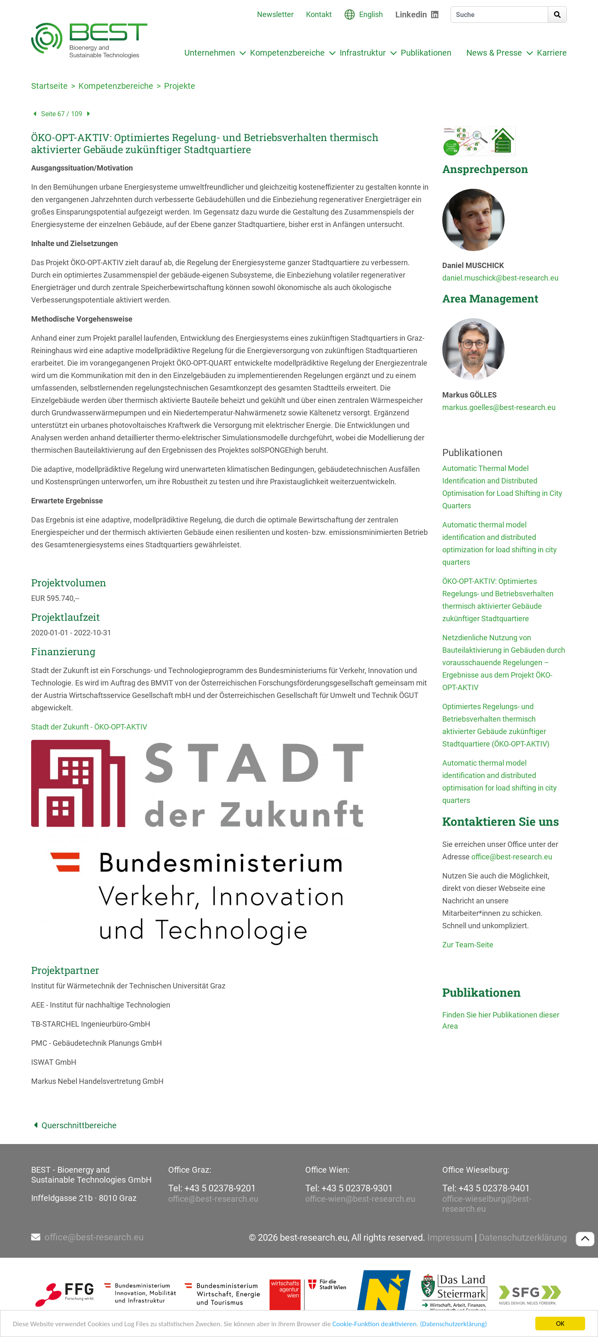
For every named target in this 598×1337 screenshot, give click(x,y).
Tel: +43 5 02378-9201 (212, 1188)
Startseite (49, 86)
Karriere (552, 53)
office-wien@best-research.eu (360, 1199)
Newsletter (275, 14)
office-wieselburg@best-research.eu (487, 1204)
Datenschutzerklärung (523, 1238)
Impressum (450, 1238)
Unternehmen (209, 53)
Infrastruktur (363, 53)
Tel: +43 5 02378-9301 (349, 1188)
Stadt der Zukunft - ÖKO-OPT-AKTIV (89, 726)
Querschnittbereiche (74, 1125)
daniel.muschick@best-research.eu (500, 277)
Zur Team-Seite (467, 944)
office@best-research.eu (511, 856)
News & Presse (494, 53)
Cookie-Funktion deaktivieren (374, 1324)
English (371, 14)
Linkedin (411, 15)
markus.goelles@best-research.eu (499, 407)
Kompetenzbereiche (287, 53)
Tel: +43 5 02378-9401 (486, 1188)
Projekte (179, 86)
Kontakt (319, 14)
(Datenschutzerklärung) (453, 1324)
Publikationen (426, 53)
